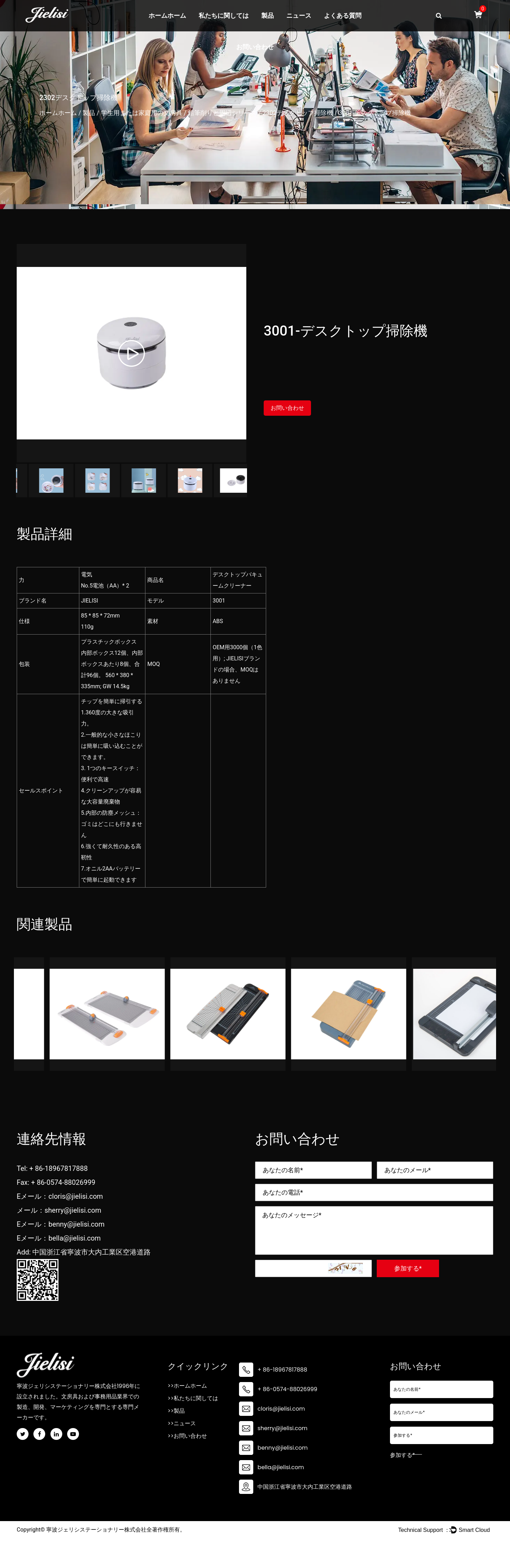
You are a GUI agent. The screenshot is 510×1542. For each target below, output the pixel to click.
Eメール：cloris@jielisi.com (60, 1196)
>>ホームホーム (187, 1386)
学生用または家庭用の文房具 (141, 112)
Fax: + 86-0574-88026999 (56, 1182)
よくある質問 (342, 15)
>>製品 (176, 1411)
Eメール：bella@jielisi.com (59, 1238)
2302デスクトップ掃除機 (297, 112)
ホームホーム (167, 15)
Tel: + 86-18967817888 (52, 1168)
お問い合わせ (255, 47)
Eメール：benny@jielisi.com (61, 1224)
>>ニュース (182, 1423)
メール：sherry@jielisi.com (59, 1210)
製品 (267, 15)
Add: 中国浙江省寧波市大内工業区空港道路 (84, 1252)
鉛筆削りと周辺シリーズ (222, 112)
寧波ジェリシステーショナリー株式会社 (96, 1529)
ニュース (298, 15)
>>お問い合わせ (187, 1436)
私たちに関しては (224, 15)
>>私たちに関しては (193, 1398)
